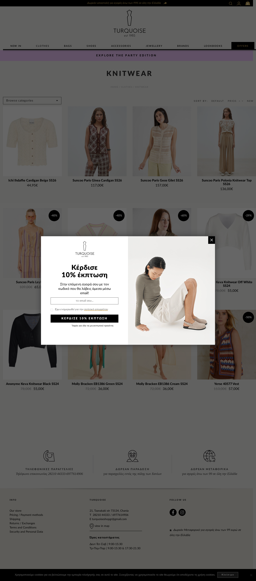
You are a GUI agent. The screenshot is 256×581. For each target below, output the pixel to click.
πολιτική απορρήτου (96, 309)
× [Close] (211, 240)
